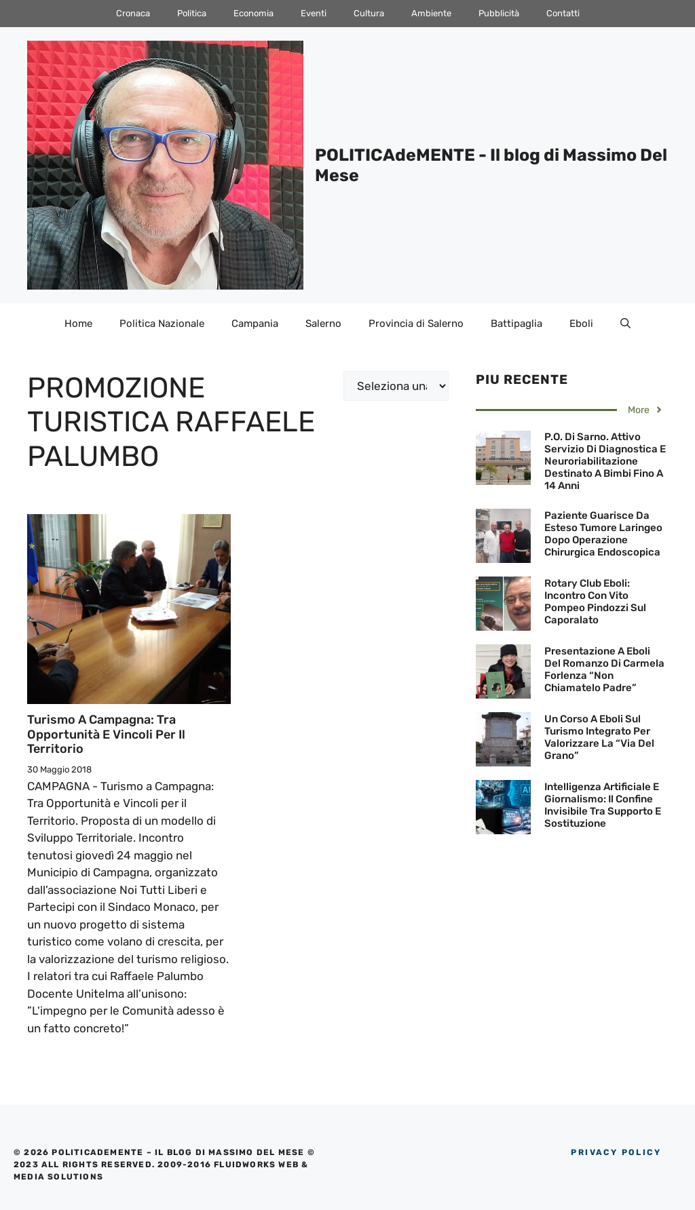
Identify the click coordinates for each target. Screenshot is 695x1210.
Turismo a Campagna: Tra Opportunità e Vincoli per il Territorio (106, 734)
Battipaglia (516, 323)
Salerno (323, 323)
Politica (191, 13)
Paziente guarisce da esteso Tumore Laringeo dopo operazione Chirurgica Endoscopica (603, 533)
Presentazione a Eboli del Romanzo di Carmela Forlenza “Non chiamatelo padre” (604, 669)
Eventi (313, 13)
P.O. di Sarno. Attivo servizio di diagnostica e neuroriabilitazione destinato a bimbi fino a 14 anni (605, 461)
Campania (254, 323)
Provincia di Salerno (416, 323)
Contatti (563, 13)
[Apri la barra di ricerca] (625, 323)
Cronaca (133, 13)
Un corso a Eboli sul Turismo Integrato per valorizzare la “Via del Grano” (599, 737)
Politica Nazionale (161, 323)
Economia (253, 13)
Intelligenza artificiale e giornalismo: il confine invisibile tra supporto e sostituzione (602, 805)
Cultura (369, 13)
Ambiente (431, 13)
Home (78, 323)
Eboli (581, 323)
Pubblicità (498, 13)
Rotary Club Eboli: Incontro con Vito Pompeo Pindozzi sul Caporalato (595, 601)
